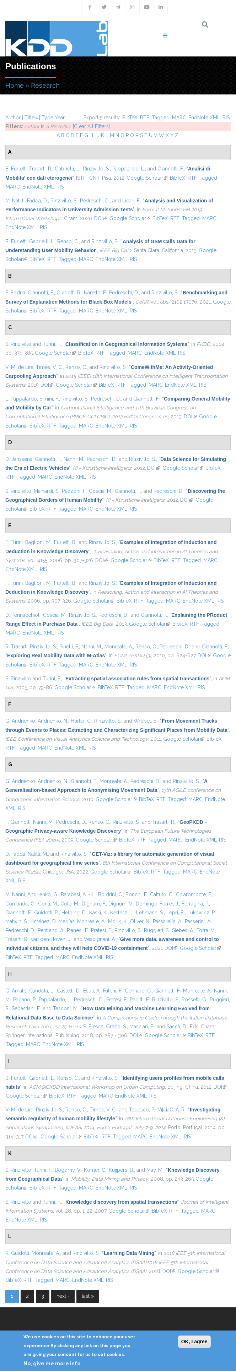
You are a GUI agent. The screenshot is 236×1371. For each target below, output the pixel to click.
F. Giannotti (18, 822)
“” (126, 344)
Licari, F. (131, 200)
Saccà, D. (177, 1026)
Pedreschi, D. (95, 200)
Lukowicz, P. (201, 912)
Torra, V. (206, 930)
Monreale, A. (118, 646)
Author (13, 117)
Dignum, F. (94, 904)
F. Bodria (15, 292)
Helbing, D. (74, 912)
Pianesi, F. (77, 930)
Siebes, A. (183, 930)
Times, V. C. (49, 367)
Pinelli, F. (69, 646)
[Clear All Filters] (91, 126)
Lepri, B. (175, 912)
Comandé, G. (20, 904)
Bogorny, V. (68, 1170)
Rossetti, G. (194, 999)
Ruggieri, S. (157, 930)
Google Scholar (147, 178)
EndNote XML (204, 117)
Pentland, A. (51, 930)
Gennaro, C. (138, 991)
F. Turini (14, 542)
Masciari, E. (141, 1026)
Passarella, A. (167, 921)
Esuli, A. (92, 991)
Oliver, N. (140, 921)
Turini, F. (52, 344)
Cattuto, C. (161, 894)
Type (47, 117)
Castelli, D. (69, 991)
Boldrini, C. (110, 894)
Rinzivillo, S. (96, 169)
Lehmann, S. (150, 912)
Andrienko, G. (42, 894)
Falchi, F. (112, 991)
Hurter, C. (81, 721)
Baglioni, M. (38, 542)
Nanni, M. (74, 459)
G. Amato (16, 991)
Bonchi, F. (136, 894)
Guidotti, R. (69, 292)
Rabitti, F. (140, 999)
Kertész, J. (122, 912)
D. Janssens (18, 459)
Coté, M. (69, 904)
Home (14, 85)
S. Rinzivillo (18, 344)
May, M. (154, 1170)
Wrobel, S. (145, 721)
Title (29, 117)
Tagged (161, 117)
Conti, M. (48, 904)
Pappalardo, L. (128, 169)
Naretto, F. (95, 292)
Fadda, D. (37, 200)
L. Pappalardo (21, 399)
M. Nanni (15, 894)
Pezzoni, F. (74, 491)
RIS (226, 117)
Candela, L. (41, 991)
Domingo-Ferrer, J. (157, 904)
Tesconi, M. (66, 1008)
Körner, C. (95, 1170)
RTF (144, 117)
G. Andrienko (20, 721)
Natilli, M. (38, 854)
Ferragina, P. (195, 904)
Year (60, 117)
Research (45, 85)
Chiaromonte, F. (194, 894)
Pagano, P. (24, 999)
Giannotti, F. (170, 169)
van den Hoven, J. (51, 939)
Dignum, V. (120, 904)
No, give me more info (51, 1363)
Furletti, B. (65, 542)
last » (88, 1296)
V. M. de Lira (19, 367)
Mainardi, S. (46, 491)
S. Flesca (93, 1026)
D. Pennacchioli (23, 615)
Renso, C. (68, 241)
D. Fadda (15, 854)
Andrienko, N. (53, 721)
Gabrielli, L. (67, 169)
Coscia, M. (100, 491)
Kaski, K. (98, 912)
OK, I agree (194, 1341)
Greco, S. (116, 1026)
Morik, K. (118, 921)
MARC (179, 117)
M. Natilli (15, 200)
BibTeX (130, 117)
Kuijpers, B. (121, 1170)
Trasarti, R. (40, 169)
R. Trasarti (16, 646)
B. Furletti (16, 169)
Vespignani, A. (100, 939)
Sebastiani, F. (26, 1008)
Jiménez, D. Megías (52, 921)
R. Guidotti (17, 1253)
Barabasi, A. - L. (78, 894)
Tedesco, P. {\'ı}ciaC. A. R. (157, 1109)
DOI (100, 218)
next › (63, 1296)
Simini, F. (49, 399)
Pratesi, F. (101, 930)
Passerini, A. (198, 921)
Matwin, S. (16, 921)
